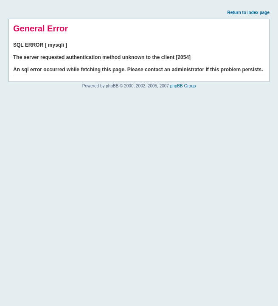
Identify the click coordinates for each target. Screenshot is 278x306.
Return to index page (248, 12)
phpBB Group (183, 86)
